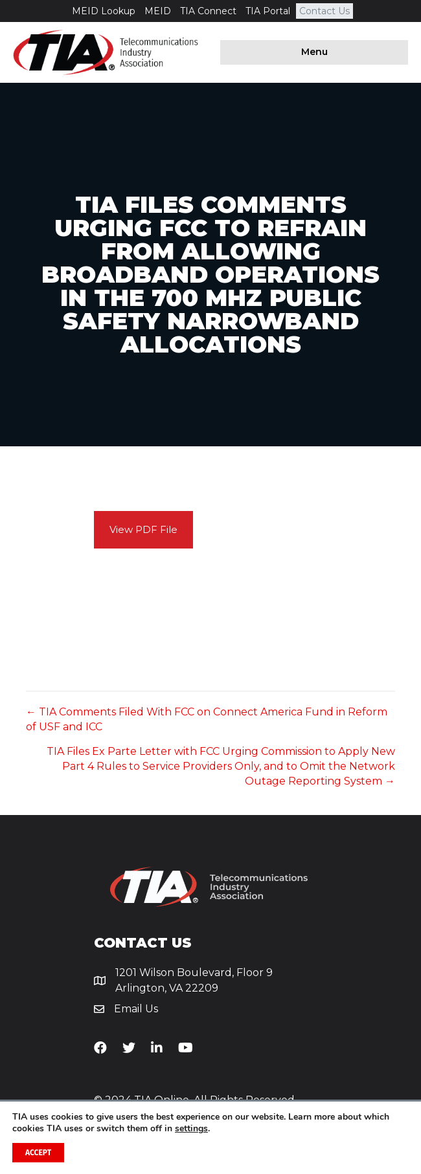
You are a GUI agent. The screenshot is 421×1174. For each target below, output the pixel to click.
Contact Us (324, 11)
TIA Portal (267, 11)
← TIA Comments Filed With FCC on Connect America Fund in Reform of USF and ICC (206, 719)
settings (191, 1129)
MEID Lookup (103, 11)
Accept (38, 1152)
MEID (157, 11)
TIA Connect (208, 11)
